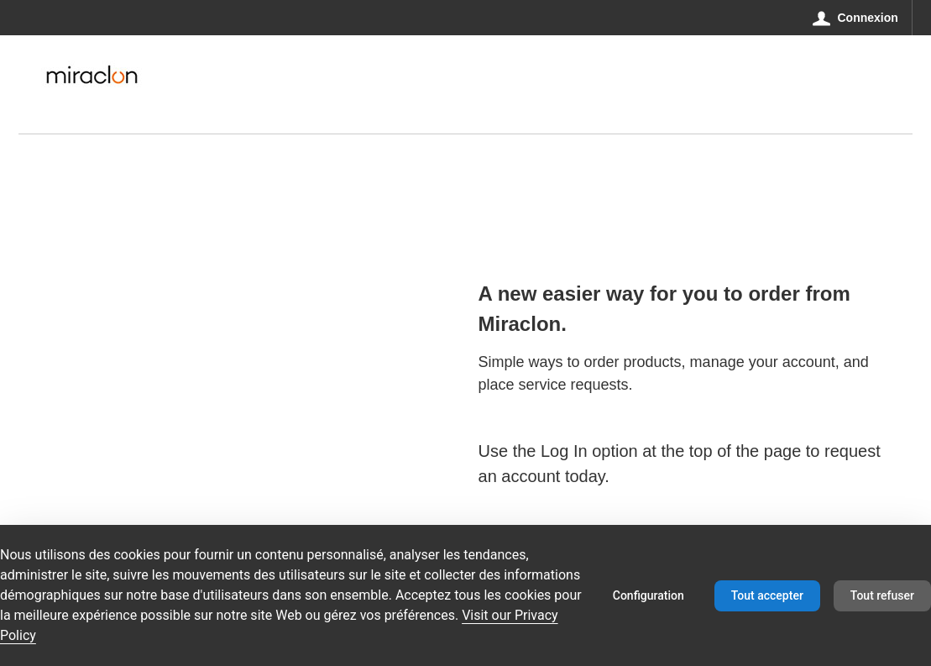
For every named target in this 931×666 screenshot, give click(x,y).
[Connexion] (856, 17)
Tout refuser (882, 595)
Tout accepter (767, 595)
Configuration (648, 595)
